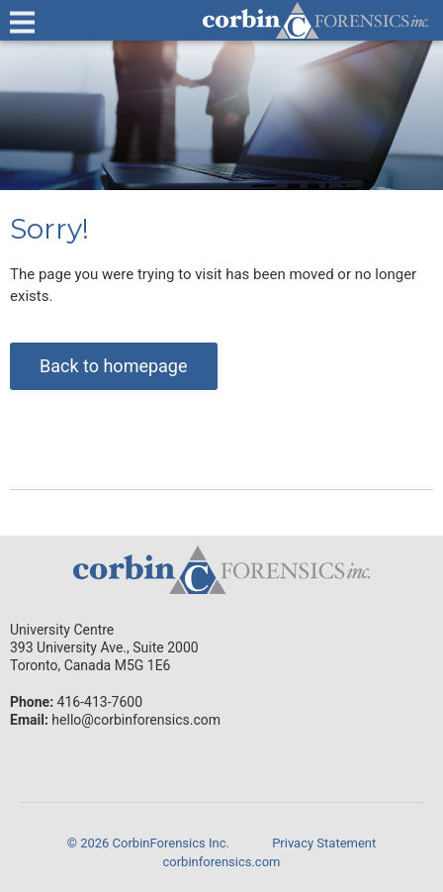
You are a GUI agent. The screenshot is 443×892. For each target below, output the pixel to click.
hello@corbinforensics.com (136, 720)
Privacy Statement (324, 843)
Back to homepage (114, 365)
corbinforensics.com (222, 861)
